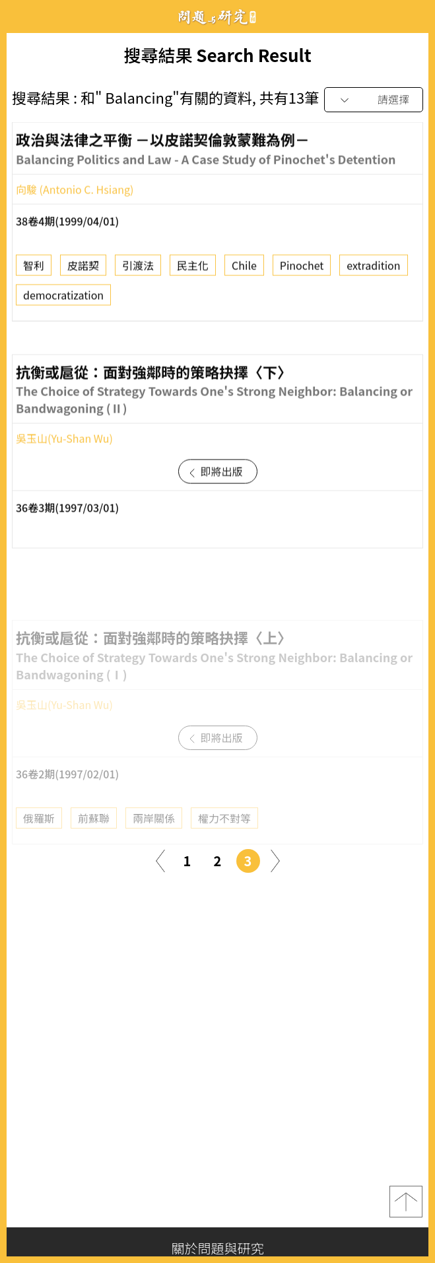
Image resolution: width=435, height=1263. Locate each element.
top (405, 1201)
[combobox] (373, 100)
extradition (373, 269)
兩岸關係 (154, 834)
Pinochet (302, 269)
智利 (33, 269)
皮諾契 (83, 269)
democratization (63, 298)
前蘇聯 (94, 834)
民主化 (193, 269)
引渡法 (138, 269)
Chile (244, 269)
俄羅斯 (39, 834)
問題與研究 (217, 16)
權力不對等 (224, 834)
